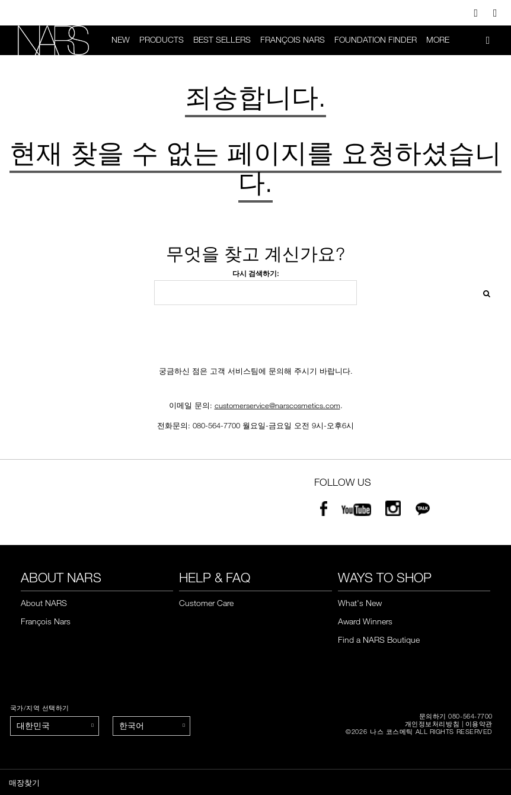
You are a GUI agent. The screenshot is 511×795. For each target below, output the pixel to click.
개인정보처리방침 (432, 723)
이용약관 (479, 723)
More (437, 39)
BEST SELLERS (222, 39)
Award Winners (365, 621)
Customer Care (206, 603)
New (120, 39)
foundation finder (375, 39)
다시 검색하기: (255, 274)
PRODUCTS (161, 39)
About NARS (44, 603)
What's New (360, 603)
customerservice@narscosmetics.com (277, 406)
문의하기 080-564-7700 (456, 716)
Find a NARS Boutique (379, 639)
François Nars (292, 39)
